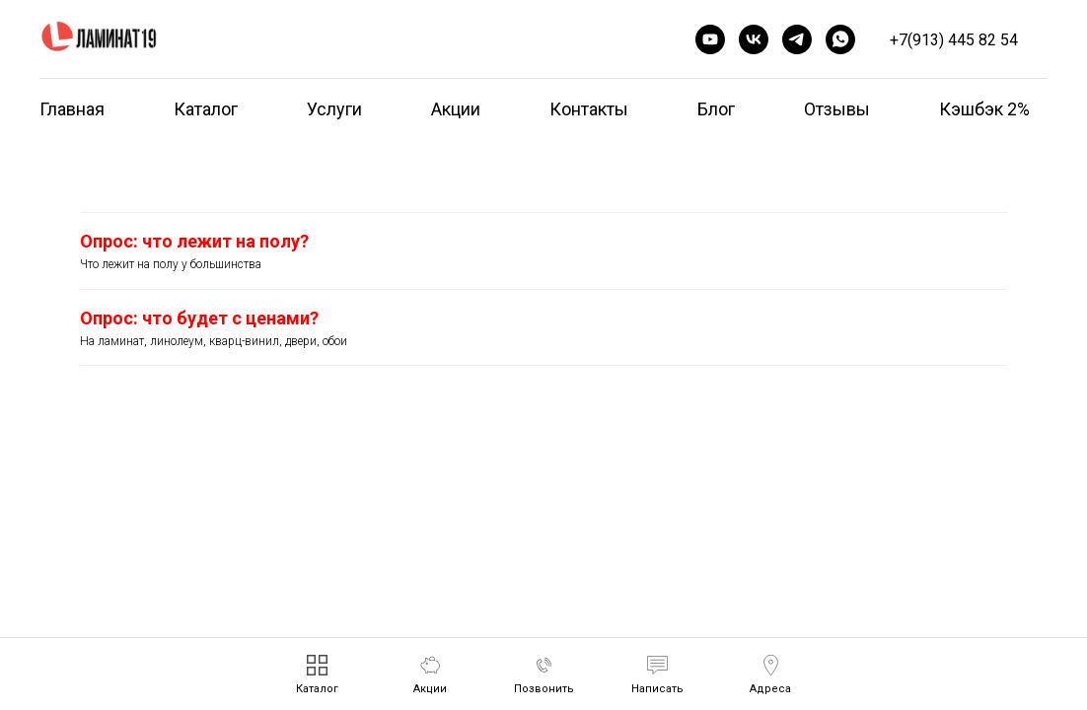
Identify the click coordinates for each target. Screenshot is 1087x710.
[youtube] (710, 39)
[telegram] (797, 39)
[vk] (753, 39)
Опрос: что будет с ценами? (199, 318)
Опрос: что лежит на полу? (194, 241)
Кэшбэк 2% (984, 109)
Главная (72, 109)
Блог (716, 109)
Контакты (588, 109)
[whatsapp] (840, 39)
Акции (455, 109)
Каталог (206, 109)
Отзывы (837, 109)
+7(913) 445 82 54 (954, 40)
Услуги (334, 109)
